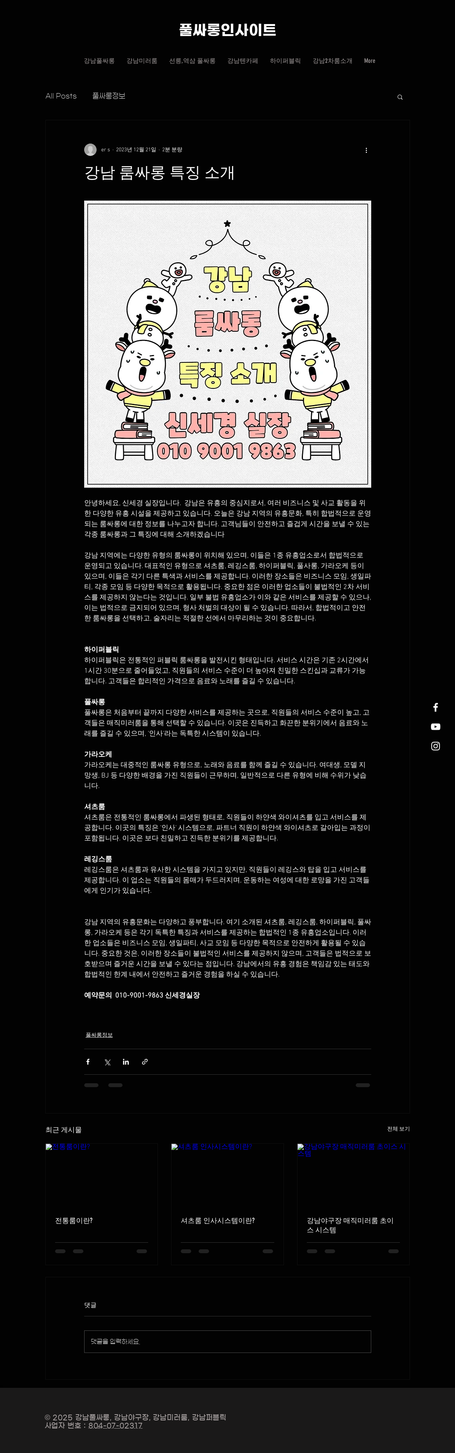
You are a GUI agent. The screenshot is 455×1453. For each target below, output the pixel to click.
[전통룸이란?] (102, 1175)
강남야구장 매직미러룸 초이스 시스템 (350, 1225)
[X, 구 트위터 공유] (107, 1061)
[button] (400, 97)
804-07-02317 (115, 1425)
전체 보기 (398, 1129)
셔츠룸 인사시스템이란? (217, 1220)
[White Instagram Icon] (435, 746)
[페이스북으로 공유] (88, 1061)
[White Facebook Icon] (435, 707)
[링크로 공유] (145, 1061)
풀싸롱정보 (108, 96)
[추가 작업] (366, 149)
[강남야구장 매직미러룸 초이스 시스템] (354, 1175)
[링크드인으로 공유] (126, 1061)
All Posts (61, 96)
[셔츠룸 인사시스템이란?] (227, 1175)
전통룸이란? (73, 1220)
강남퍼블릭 (209, 1417)
